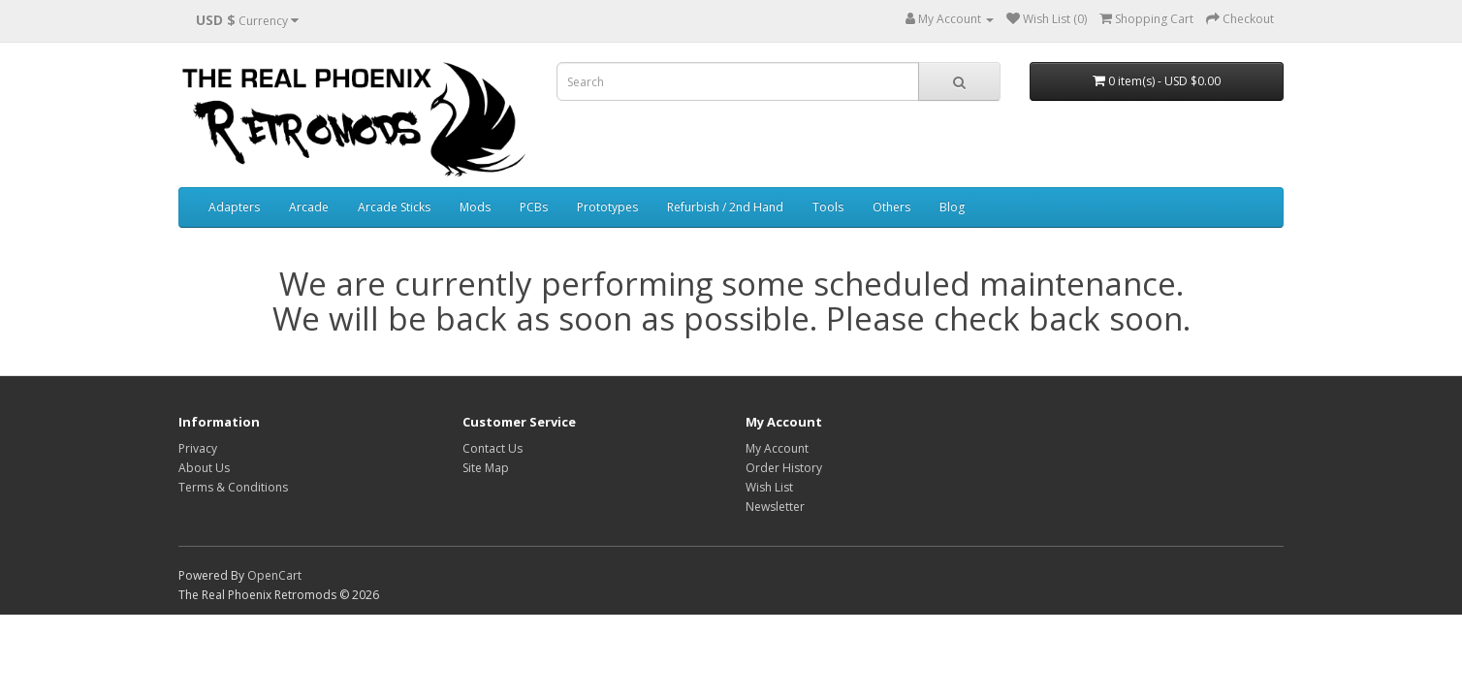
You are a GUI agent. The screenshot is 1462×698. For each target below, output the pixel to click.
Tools (827, 207)
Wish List (769, 487)
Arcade (309, 207)
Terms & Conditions (233, 487)
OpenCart (274, 575)
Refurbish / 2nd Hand (725, 207)
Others (891, 207)
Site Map (485, 468)
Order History (784, 468)
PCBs (534, 207)
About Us (204, 468)
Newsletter (775, 506)
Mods (475, 207)
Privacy (197, 448)
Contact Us (492, 448)
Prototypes (607, 207)
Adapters (234, 207)
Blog (952, 207)
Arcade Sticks (394, 207)
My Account (777, 448)
